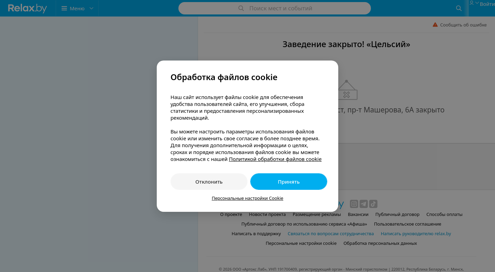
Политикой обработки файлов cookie (275, 158)
